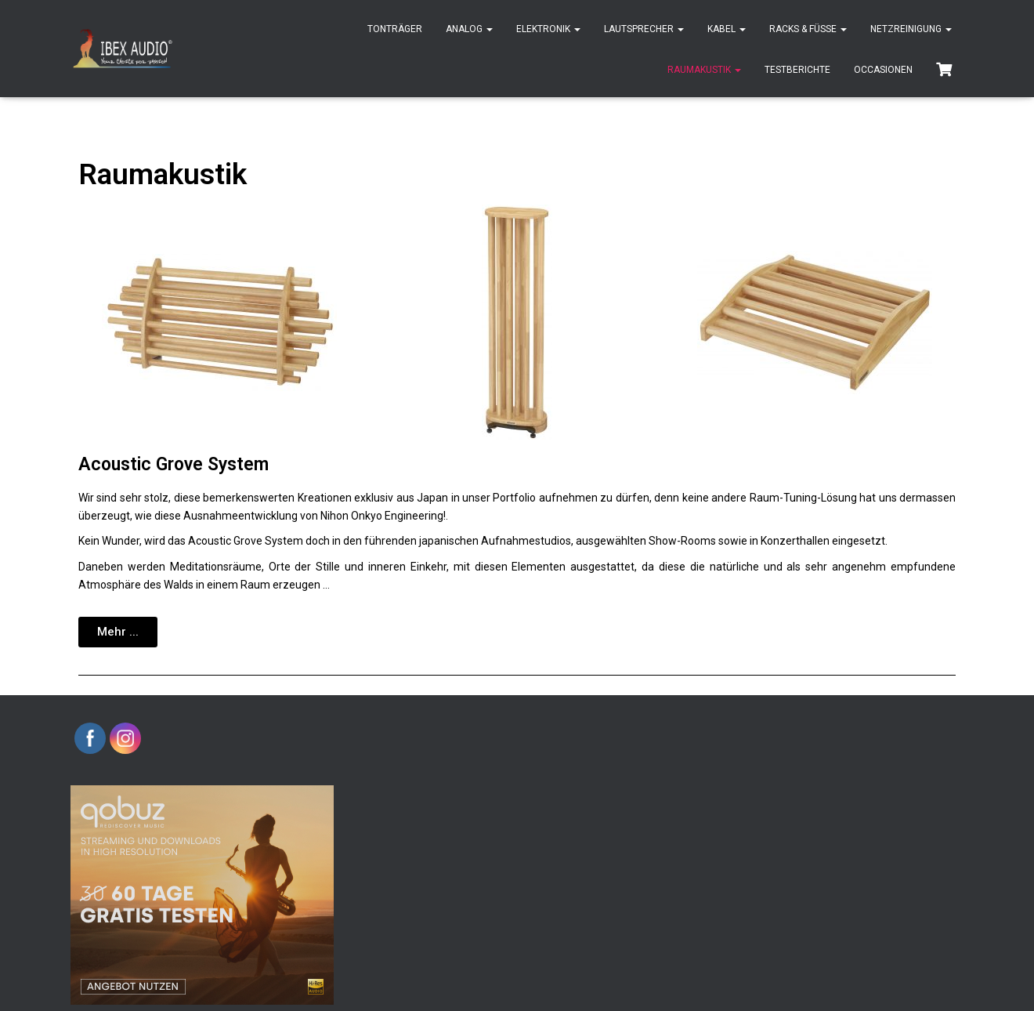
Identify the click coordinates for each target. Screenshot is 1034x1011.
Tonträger (394, 29)
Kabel (726, 29)
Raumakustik (704, 69)
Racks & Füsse (808, 29)
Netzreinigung (911, 29)
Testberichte (797, 69)
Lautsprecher (644, 29)
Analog (469, 29)
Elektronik (548, 29)
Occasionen (883, 69)
